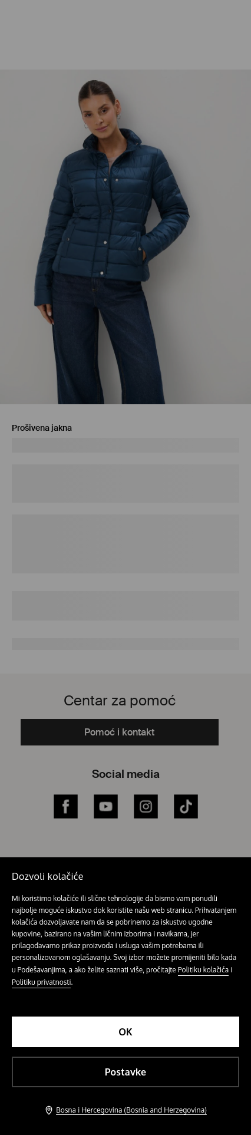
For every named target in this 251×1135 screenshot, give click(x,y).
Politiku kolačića (203, 969)
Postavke (126, 1072)
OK (125, 1032)
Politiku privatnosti (41, 982)
